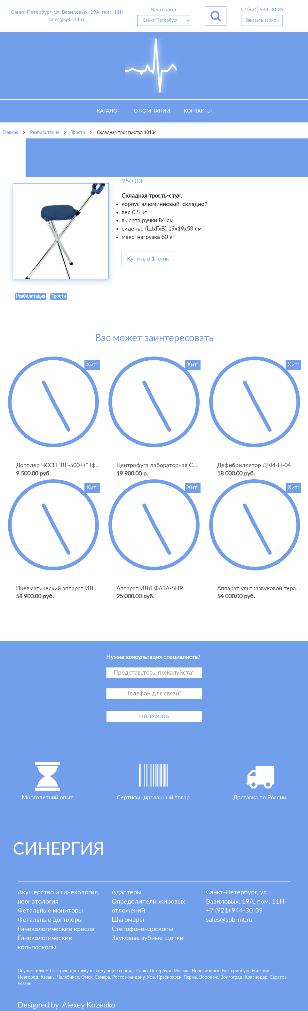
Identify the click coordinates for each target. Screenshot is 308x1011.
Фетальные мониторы (50, 910)
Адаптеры (126, 892)
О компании (152, 111)
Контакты (198, 111)
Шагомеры (128, 920)
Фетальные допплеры (50, 920)
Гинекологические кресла (56, 929)
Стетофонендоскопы (142, 929)
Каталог (108, 111)
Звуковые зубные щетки (148, 938)
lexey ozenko (88, 1005)
